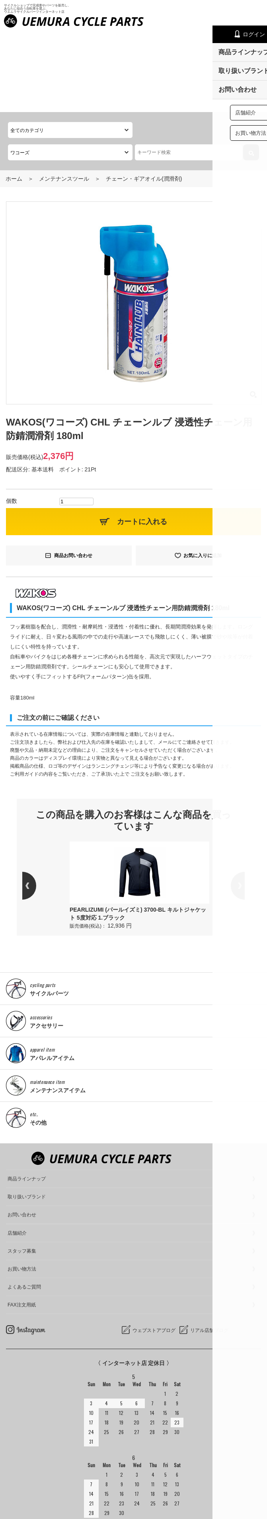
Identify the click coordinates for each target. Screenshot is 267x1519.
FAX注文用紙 (22, 1225)
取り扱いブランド (27, 1117)
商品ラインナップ (27, 1099)
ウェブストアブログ (154, 1250)
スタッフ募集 (22, 1171)
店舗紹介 (17, 1153)
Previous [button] (36, 806)
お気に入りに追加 (202, 475)
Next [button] (231, 806)
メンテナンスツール (64, 99)
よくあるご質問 (24, 1207)
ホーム (14, 99)
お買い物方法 (22, 1189)
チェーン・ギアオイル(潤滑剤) (144, 99)
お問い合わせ (22, 1135)
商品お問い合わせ (73, 475)
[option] (139, 806)
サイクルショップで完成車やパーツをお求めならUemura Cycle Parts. (127, 1496)
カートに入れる (142, 441)
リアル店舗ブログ (209, 1250)
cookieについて (25, 1510)
